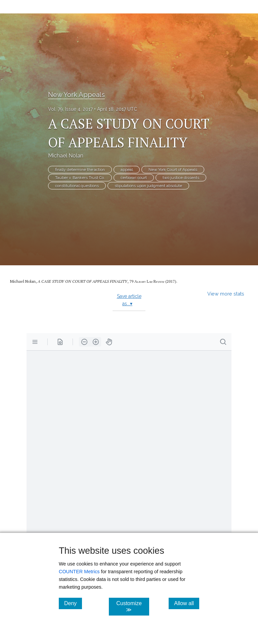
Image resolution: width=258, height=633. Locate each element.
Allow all (186, 603)
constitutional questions (77, 185)
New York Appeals (76, 95)
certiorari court (134, 177)
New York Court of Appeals (172, 169)
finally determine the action (80, 169)
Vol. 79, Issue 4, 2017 (70, 109)
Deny (73, 603)
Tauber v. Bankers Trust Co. (80, 177)
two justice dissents (181, 177)
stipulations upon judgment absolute (148, 185)
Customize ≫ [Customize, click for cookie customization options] (132, 606)
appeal (127, 169)
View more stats (225, 294)
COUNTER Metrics (79, 571)
